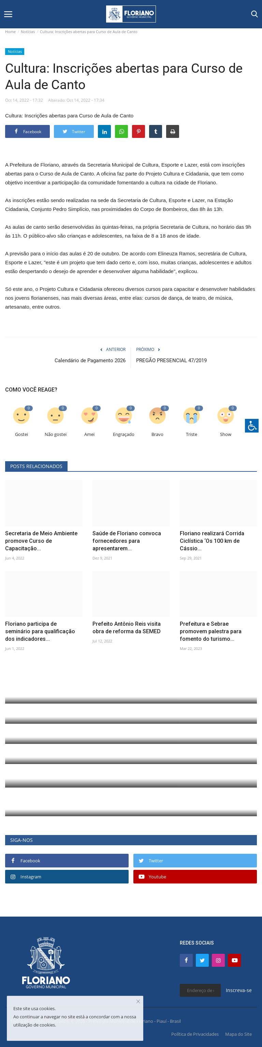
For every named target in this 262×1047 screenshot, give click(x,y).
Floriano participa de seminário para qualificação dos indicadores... (40, 631)
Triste (191, 434)
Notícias (28, 31)
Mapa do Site (238, 1034)
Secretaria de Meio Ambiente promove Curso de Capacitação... (41, 541)
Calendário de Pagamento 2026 (90, 360)
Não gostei (56, 434)
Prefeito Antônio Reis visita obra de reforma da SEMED (126, 628)
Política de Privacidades (195, 1034)
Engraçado (123, 434)
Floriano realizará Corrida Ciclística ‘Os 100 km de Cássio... (212, 541)
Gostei (21, 434)
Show (225, 434)
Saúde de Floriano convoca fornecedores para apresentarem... (126, 541)
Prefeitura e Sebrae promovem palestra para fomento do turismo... (211, 631)
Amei (89, 434)
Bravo (157, 434)
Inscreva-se (239, 990)
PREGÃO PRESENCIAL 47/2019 (171, 360)
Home (10, 31)
